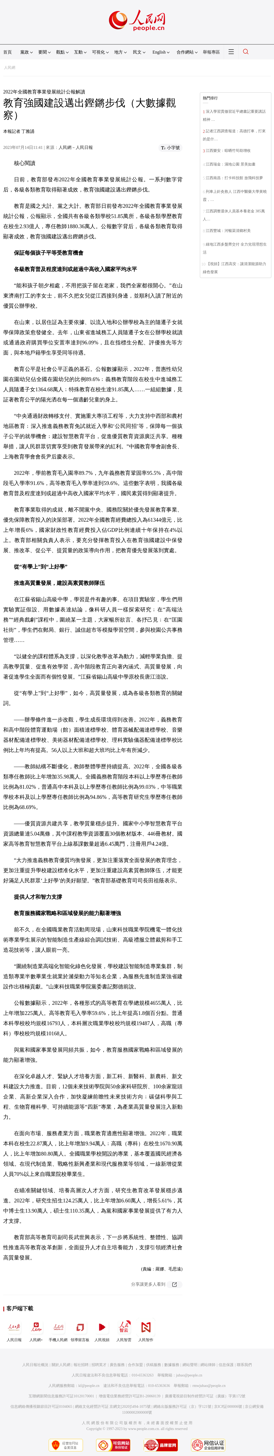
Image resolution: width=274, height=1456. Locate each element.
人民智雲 (124, 1330)
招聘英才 (99, 1365)
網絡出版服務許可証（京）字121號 (182, 1407)
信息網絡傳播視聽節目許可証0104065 (41, 1407)
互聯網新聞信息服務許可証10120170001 (61, 1396)
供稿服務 (153, 1365)
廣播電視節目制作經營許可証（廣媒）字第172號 (205, 1396)
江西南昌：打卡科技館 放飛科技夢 (234, 178)
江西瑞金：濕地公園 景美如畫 (231, 164)
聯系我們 (244, 1365)
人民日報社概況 (35, 1365)
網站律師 (207, 1365)
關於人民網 (61, 1365)
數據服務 (171, 1365)
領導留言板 (80, 1330)
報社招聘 (81, 1365)
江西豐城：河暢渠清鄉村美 (228, 231)
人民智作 (145, 1330)
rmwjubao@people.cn (209, 1386)
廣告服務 (117, 1365)
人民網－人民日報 (76, 147)
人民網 (9, 68)
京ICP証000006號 (228, 1407)
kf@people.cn (89, 1386)
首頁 (7, 52)
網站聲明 (189, 1365)
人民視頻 (102, 1330)
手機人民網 (58, 1330)
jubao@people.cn (189, 1375)
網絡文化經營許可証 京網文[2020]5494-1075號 (113, 1407)
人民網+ (36, 1330)
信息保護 (226, 1365)
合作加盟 (135, 1365)
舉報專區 (211, 52)
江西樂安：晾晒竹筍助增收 (228, 151)
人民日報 (14, 1330)
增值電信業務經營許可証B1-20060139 (130, 1396)
